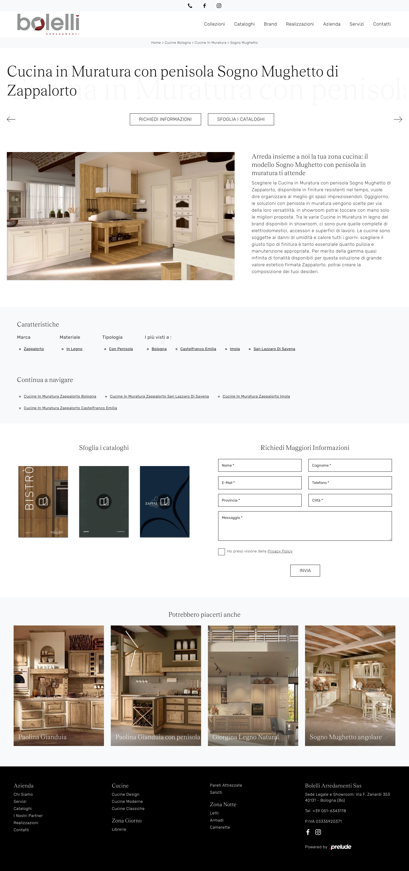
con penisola (121, 349)
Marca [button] (24, 337)
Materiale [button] (70, 337)
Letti (214, 813)
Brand (270, 24)
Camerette (220, 827)
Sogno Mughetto (244, 43)
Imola (235, 349)
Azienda (332, 24)
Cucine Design (125, 794)
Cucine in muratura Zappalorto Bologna (60, 396)
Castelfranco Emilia (198, 349)
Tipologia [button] (112, 337)
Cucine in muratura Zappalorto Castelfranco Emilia (70, 408)
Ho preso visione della (260, 551)
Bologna (159, 349)
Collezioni (214, 24)
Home (156, 43)
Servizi (357, 24)
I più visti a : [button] (158, 337)
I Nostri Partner (28, 815)
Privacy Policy (280, 551)
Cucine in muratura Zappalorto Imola (256, 396)
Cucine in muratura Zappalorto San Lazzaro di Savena (159, 396)
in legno (74, 349)
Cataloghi (244, 24)
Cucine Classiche (128, 808)
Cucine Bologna (178, 43)
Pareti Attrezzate (226, 785)
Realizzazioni (300, 24)
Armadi (217, 820)
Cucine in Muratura (211, 43)
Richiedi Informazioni (165, 119)
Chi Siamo (23, 794)
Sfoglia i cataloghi (241, 119)
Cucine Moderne (127, 801)
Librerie (119, 829)
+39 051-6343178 (329, 810)
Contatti (382, 24)
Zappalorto (34, 349)
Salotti (216, 792)
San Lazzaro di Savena (274, 349)
